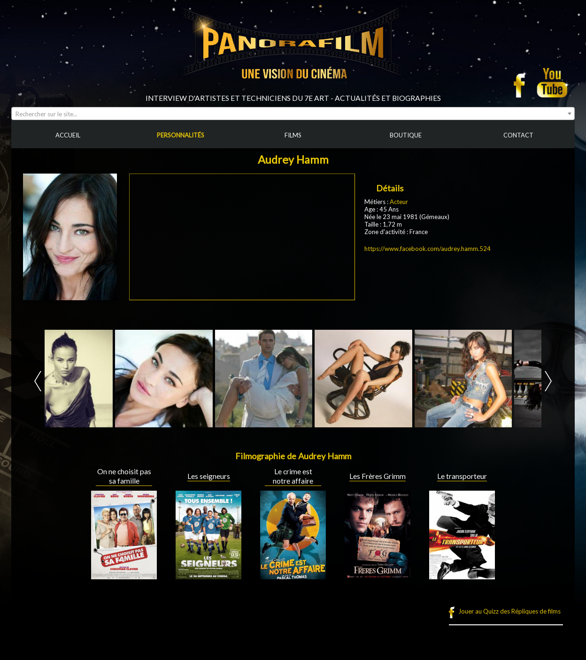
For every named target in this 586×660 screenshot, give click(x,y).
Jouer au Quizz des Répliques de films (509, 611)
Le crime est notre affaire (293, 476)
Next (548, 381)
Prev (37, 381)
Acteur (399, 201)
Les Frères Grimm (377, 476)
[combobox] (293, 113)
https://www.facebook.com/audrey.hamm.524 (427, 248)
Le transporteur (462, 476)
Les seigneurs (208, 476)
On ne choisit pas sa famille (124, 476)
